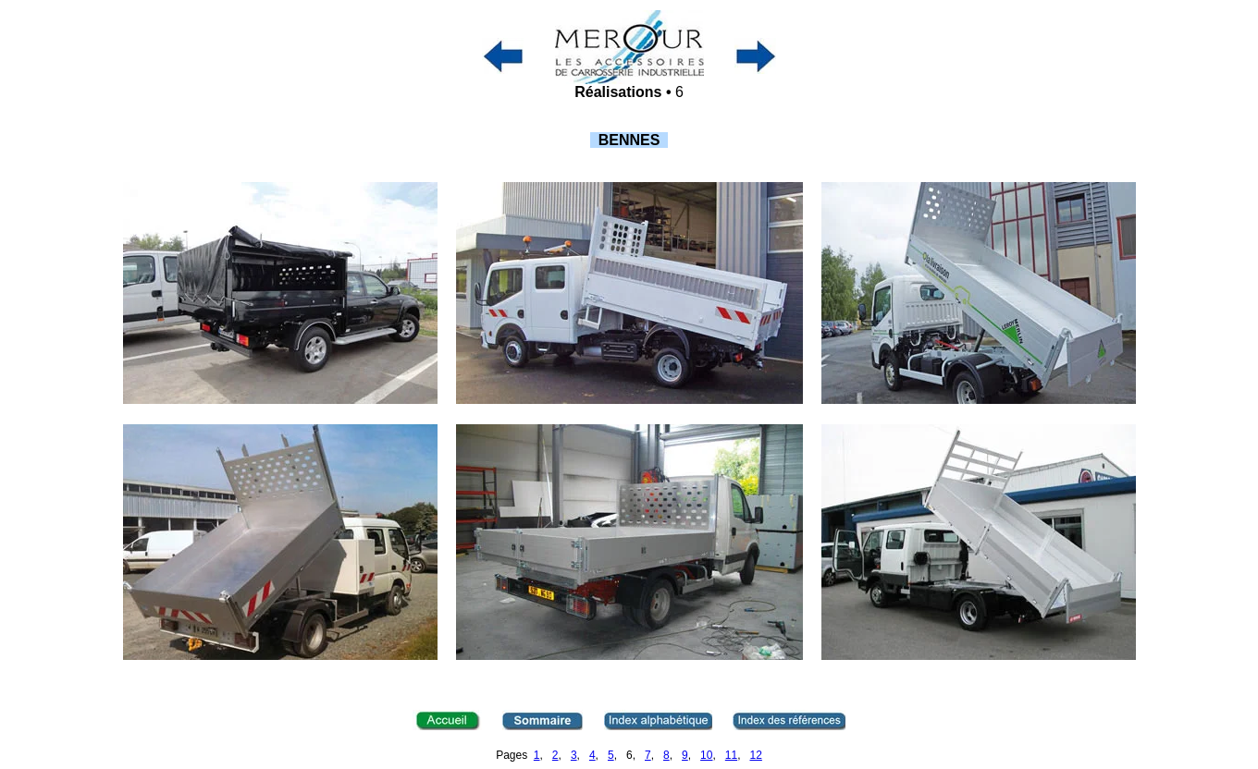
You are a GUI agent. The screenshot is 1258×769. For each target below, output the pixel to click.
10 (706, 755)
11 (731, 755)
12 (756, 755)
